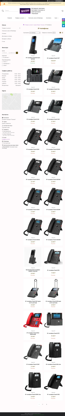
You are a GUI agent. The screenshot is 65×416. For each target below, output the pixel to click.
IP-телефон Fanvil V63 (53, 119)
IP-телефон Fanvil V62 (33, 119)
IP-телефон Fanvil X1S (53, 270)
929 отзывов (51, 0)
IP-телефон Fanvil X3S (53, 394)
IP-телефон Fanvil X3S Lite (53, 364)
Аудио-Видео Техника (39, 24)
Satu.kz (38, 413)
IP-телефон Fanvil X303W (53, 239)
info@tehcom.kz (6, 139)
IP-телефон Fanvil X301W (53, 179)
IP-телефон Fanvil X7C (53, 333)
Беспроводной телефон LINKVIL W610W (33, 270)
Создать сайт (5, 0)
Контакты (48, 18)
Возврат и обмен (6, 38)
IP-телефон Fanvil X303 (32, 209)
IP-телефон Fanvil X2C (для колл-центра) (33, 302)
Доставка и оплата (7, 36)
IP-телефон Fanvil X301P (53, 149)
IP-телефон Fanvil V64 (53, 89)
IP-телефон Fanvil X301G (33, 179)
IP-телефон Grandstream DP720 (33, 58)
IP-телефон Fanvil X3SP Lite (33, 394)
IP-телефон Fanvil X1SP (32, 364)
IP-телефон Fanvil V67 (53, 58)
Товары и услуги (19, 18)
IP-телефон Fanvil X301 (32, 149)
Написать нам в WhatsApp (35, 18)
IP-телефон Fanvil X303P (53, 209)
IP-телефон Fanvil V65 (33, 89)
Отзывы (4, 33)
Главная (9, 18)
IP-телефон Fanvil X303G (33, 239)
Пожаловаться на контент (38, 414)
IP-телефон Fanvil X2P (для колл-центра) (53, 302)
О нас (3, 41)
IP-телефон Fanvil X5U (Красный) (33, 333)
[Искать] (2, 11)
